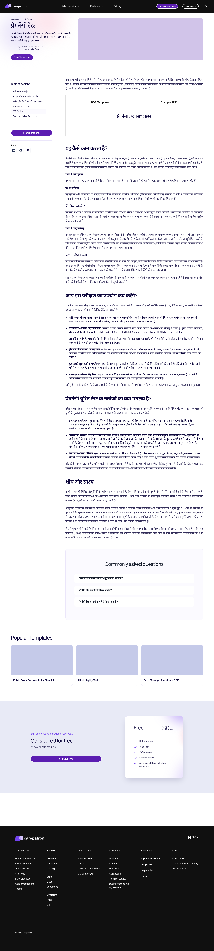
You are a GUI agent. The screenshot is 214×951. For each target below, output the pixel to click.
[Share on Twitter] (27, 183)
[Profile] (206, 6)
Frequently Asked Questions (25, 149)
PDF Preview (18, 144)
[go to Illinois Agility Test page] (107, 793)
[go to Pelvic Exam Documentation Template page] (42, 793)
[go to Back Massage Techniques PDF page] (172, 793)
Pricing (117, 6)
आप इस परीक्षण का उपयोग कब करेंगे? (26, 129)
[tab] (100, 135)
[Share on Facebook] (20, 183)
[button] (193, 937)
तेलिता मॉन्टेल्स (25, 48)
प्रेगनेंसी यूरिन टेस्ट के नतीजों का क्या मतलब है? (28, 134)
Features (96, 6)
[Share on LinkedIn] (13, 183)
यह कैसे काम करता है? (20, 124)
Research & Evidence (21, 139)
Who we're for (70, 6)
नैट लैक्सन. (36, 51)
